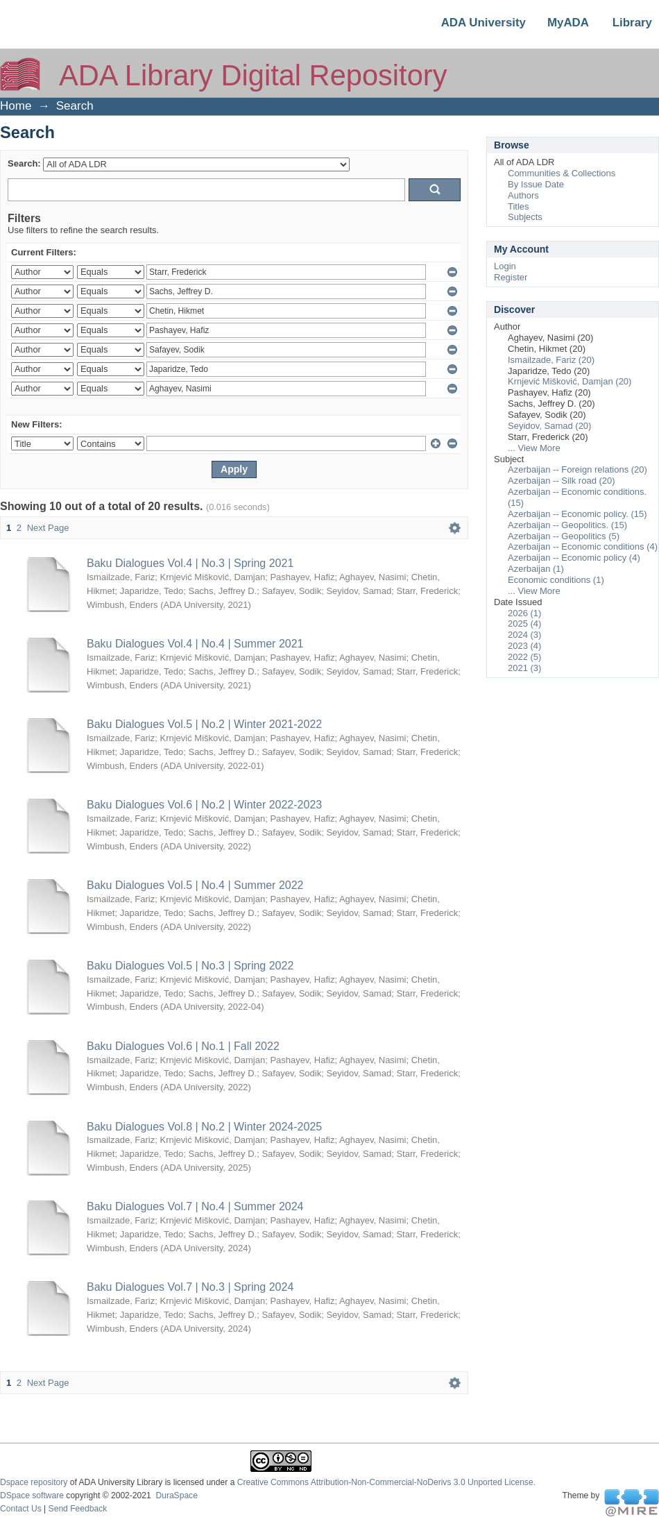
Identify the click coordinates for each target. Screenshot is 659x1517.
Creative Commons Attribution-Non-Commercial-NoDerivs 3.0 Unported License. (386, 1482)
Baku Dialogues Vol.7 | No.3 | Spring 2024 (190, 1287)
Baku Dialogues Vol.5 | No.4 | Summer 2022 (195, 885)
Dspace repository (33, 1482)
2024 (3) (524, 634)
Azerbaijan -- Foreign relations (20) (577, 469)
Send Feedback (78, 1509)
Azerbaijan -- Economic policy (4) (574, 557)
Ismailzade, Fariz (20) (551, 360)
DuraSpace (176, 1495)
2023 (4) (524, 646)
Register (510, 277)
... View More (534, 448)
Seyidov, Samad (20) (549, 426)
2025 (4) (524, 623)
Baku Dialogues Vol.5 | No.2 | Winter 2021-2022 (204, 724)
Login (505, 266)
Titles (518, 206)
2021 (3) (524, 668)
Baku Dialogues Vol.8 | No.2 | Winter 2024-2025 (204, 1127)
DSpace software (32, 1495)
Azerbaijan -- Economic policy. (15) (577, 514)
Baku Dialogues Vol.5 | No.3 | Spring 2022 (190, 966)
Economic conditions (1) (556, 580)
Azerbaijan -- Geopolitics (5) (563, 536)
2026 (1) (524, 613)
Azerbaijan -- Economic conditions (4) (583, 546)
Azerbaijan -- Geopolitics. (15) (567, 525)
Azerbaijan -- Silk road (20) (561, 480)
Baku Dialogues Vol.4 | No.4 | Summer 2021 (195, 644)
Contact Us (21, 1509)
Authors (523, 195)
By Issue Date (536, 184)
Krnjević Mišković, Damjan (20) (569, 381)
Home (15, 105)
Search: (24, 163)
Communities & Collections (561, 173)
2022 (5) (524, 657)
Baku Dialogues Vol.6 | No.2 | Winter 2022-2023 (204, 805)
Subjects (525, 217)
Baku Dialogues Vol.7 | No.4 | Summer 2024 (195, 1206)
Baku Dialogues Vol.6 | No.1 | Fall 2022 (183, 1046)
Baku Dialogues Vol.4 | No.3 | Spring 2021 (190, 563)
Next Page (48, 528)
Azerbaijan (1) (536, 568)
